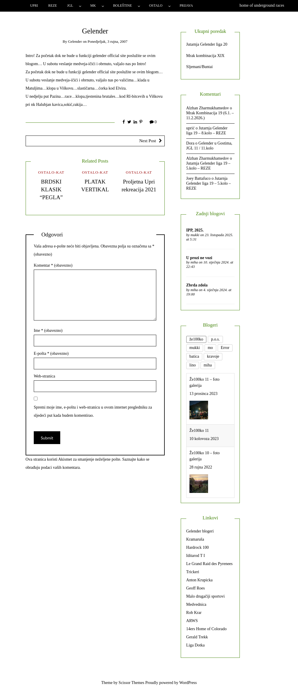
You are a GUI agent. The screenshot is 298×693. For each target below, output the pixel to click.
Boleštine (122, 5)
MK (93, 5)
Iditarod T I (195, 555)
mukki (195, 235)
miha (194, 262)
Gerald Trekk (197, 637)
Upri (34, 5)
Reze (52, 5)
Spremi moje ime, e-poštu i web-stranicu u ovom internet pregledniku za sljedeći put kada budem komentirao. (93, 411)
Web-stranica (44, 376)
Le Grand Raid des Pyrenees (209, 564)
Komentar (53, 265)
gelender (75, 41)
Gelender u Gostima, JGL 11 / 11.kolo (209, 145)
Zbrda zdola (197, 285)
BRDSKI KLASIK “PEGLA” (51, 189)
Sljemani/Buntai (199, 67)
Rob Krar (194, 612)
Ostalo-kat (51, 172)
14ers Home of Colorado (206, 629)
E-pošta (51, 353)
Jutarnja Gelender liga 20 (206, 44)
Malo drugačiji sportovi (205, 596)
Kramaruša (195, 539)
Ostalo (155, 5)
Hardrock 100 (197, 547)
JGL (70, 5)
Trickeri (192, 572)
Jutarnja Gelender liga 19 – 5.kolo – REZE (208, 165)
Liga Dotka (195, 645)
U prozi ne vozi (199, 258)
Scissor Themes (131, 682)
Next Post (147, 140)
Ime (48, 330)
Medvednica (196, 604)
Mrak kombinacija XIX (205, 56)
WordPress (188, 682)
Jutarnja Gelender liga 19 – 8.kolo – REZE (207, 130)
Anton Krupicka (199, 580)
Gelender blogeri (200, 531)
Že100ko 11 (199, 430)
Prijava (186, 5)
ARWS (192, 621)
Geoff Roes (195, 588)
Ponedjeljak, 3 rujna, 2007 (107, 41)
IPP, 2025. (195, 230)
